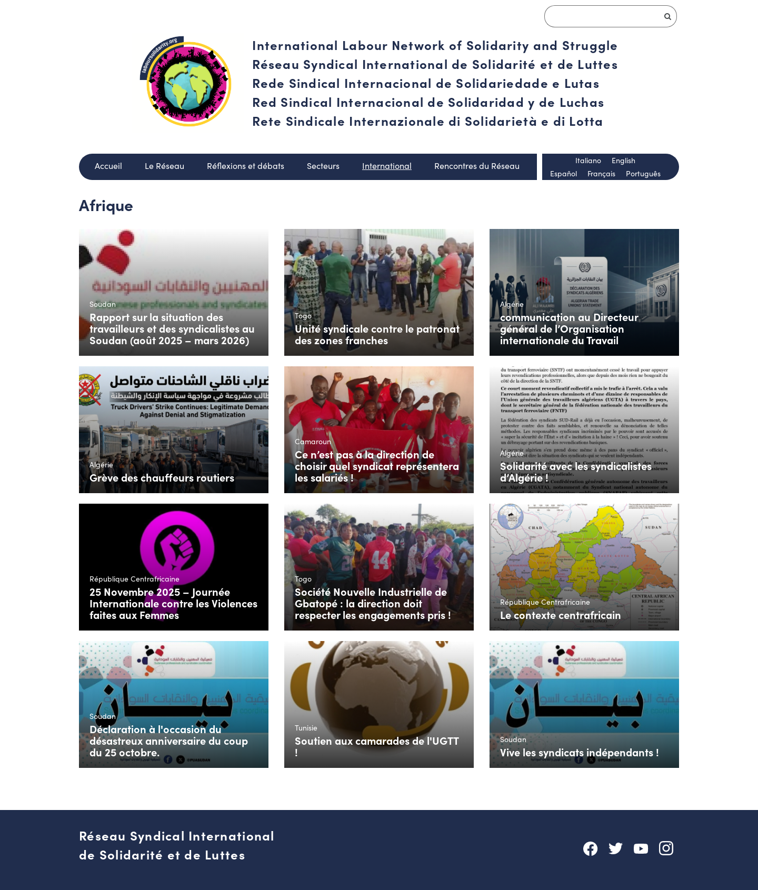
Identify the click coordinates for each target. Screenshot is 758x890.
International (387, 165)
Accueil (108, 165)
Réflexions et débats (245, 165)
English (623, 160)
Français (601, 173)
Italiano (588, 160)
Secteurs (323, 165)
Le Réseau (164, 165)
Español (563, 173)
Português (643, 173)
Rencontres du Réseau (477, 165)
